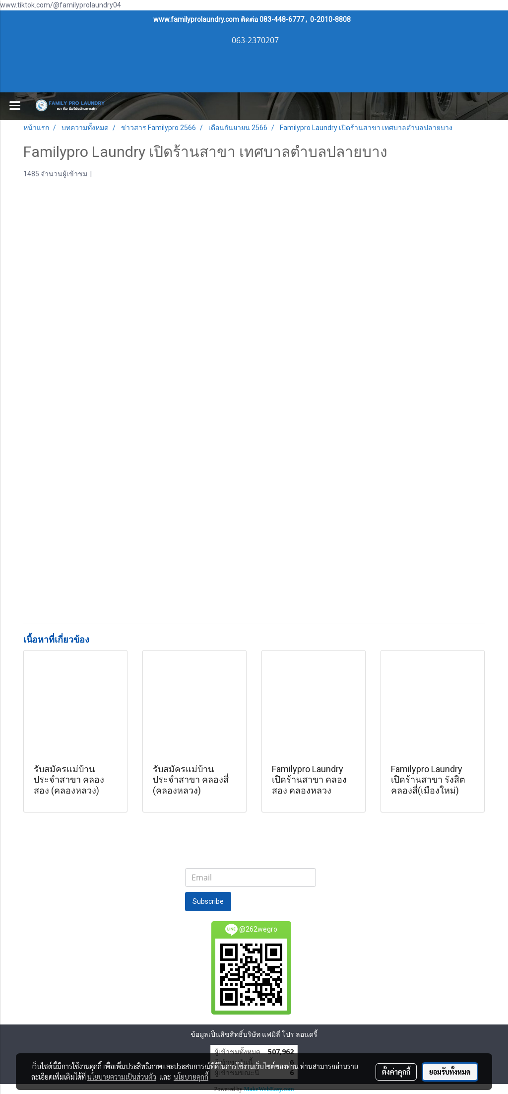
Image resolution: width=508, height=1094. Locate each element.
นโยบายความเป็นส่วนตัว (121, 1076)
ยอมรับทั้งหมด (450, 1071)
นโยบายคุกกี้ (191, 1076)
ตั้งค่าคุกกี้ (396, 1071)
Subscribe (208, 901)
